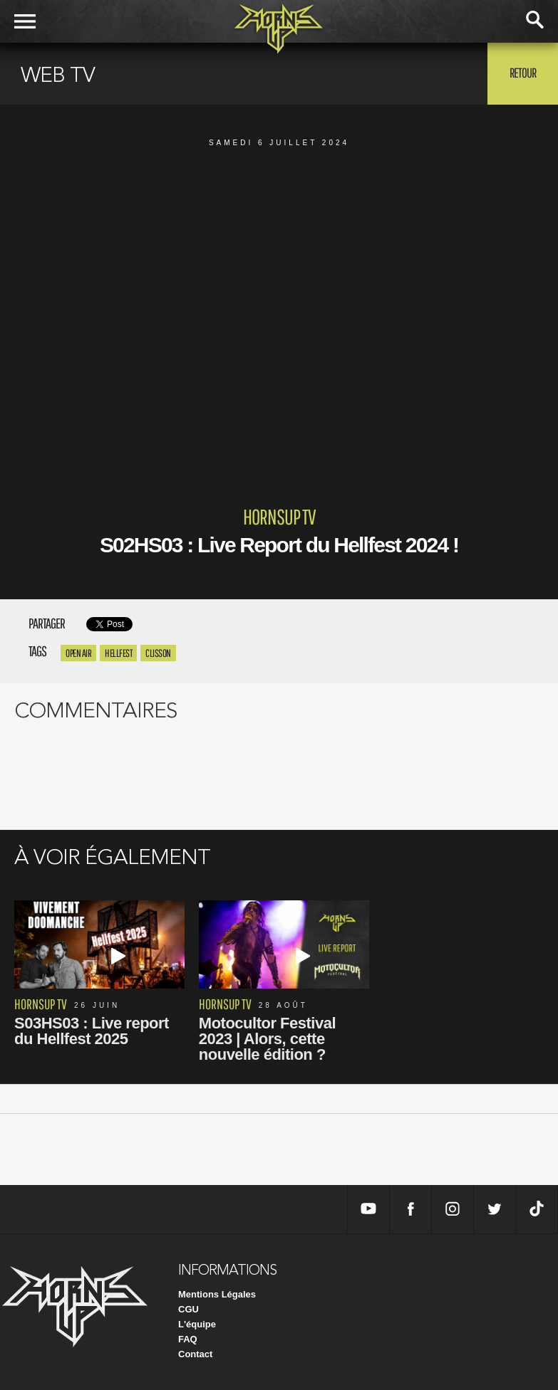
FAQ (187, 1339)
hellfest (118, 653)
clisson (158, 653)
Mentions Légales (217, 1294)
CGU (188, 1309)
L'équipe (197, 1324)
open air (78, 653)
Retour (523, 72)
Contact (195, 1354)
